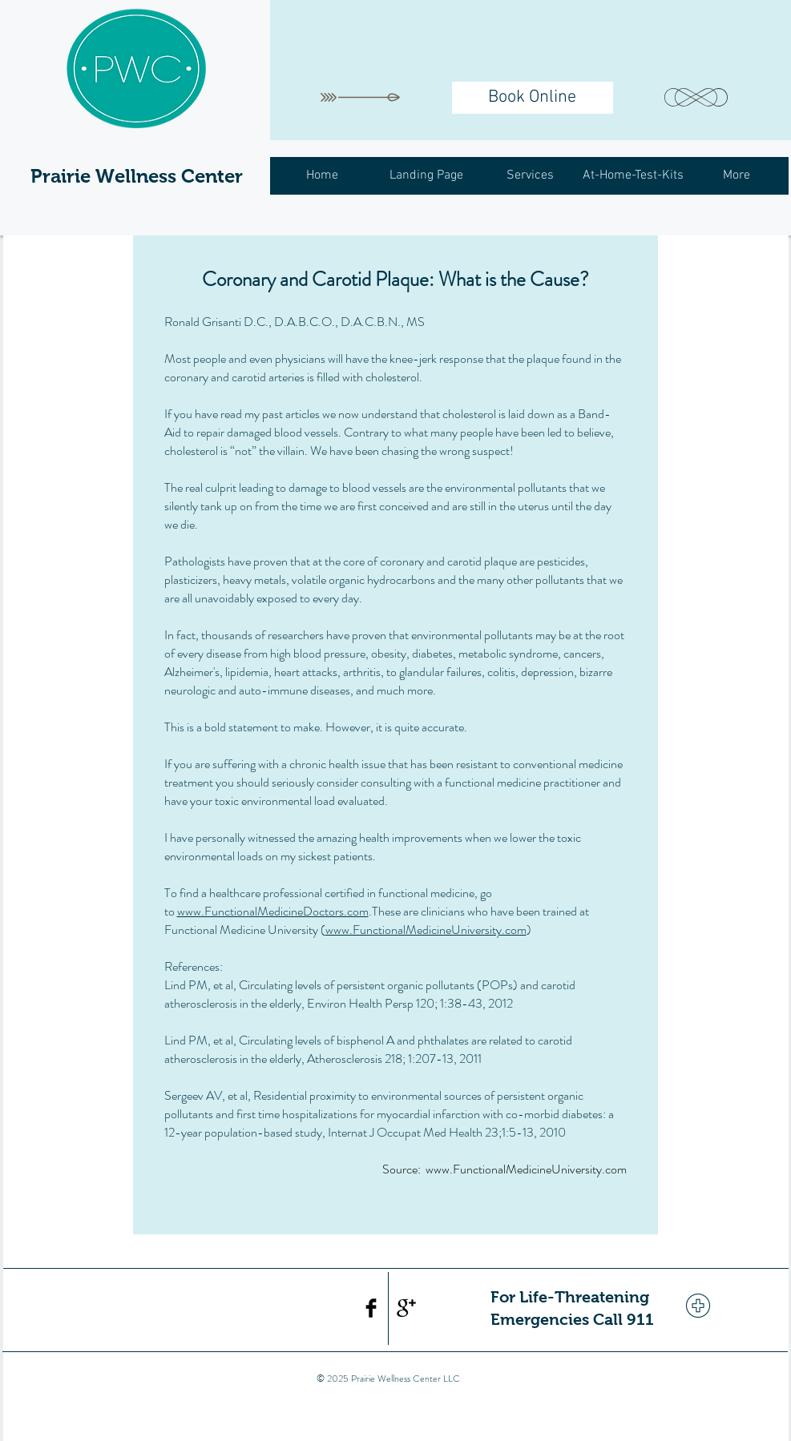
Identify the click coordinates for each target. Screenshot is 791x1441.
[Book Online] (532, 98)
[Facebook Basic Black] (371, 1308)
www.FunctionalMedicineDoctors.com (273, 911)
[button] (530, 176)
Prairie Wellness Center (136, 176)
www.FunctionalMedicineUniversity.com (426, 929)
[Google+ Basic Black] (406, 1308)
